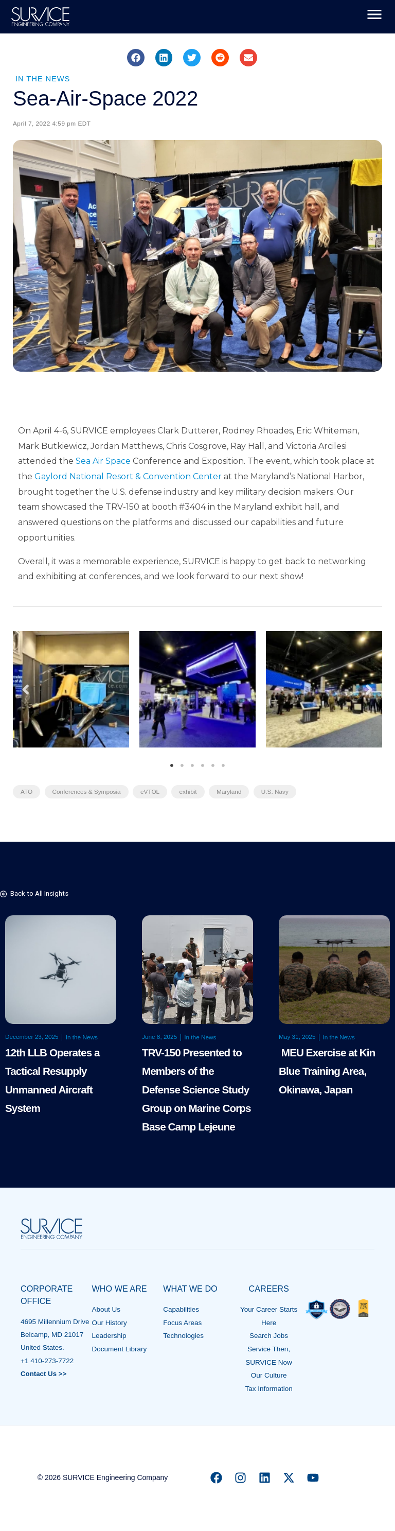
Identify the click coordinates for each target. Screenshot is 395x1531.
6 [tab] (223, 765)
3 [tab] (192, 765)
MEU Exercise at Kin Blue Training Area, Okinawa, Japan (328, 1070)
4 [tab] (203, 765)
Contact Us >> (44, 1373)
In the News (43, 78)
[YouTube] (313, 1475)
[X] (289, 1475)
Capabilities (181, 1309)
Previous (26, 689)
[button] (136, 57)
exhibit (190, 791)
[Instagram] (240, 1475)
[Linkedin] (265, 1475)
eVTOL (151, 791)
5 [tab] (213, 765)
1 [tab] (172, 765)
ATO (27, 791)
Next (369, 689)
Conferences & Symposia (87, 791)
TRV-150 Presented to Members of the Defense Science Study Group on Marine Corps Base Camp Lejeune (197, 1089)
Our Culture (269, 1373)
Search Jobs (268, 1334)
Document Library (119, 1347)
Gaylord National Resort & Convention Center (128, 476)
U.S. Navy (278, 791)
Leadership (109, 1334)
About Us (106, 1309)
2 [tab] (182, 765)
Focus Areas (182, 1322)
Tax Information (268, 1386)
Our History (109, 1322)
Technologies (183, 1334)
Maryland (231, 791)
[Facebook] (216, 1475)
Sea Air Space (103, 461)
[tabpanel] (71, 689)
